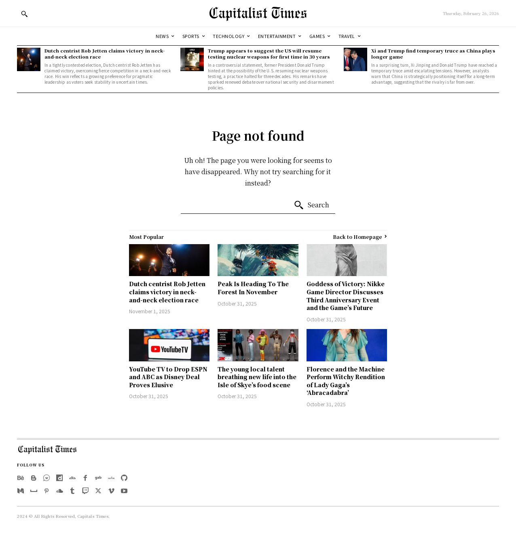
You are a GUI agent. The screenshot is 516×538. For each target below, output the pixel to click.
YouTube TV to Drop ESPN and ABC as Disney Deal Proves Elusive (168, 377)
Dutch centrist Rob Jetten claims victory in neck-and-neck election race (104, 53)
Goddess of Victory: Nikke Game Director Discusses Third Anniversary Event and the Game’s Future (346, 296)
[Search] (311, 205)
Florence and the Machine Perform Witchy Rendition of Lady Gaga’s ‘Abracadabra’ (346, 381)
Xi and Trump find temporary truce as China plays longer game (433, 53)
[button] (24, 13)
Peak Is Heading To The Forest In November (253, 288)
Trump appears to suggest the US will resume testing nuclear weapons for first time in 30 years (269, 53)
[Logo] (258, 13)
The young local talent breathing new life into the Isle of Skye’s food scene (257, 377)
